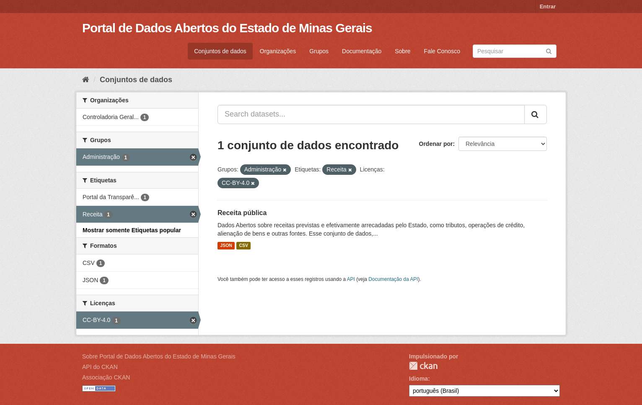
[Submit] (548, 50)
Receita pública (242, 212)
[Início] (85, 79)
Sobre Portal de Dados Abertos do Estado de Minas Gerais (159, 356)
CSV (243, 245)
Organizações (278, 51)
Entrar (548, 6)
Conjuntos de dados (220, 51)
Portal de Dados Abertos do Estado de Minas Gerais (227, 28)
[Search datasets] (515, 51)
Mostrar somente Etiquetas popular (132, 230)
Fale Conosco (442, 51)
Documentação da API (393, 279)
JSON (226, 245)
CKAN (423, 365)
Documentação (361, 51)
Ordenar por (436, 143)
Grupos (319, 51)
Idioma (418, 378)
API (351, 279)
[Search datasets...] (371, 114)
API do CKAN (100, 366)
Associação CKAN (106, 377)
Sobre (402, 51)
